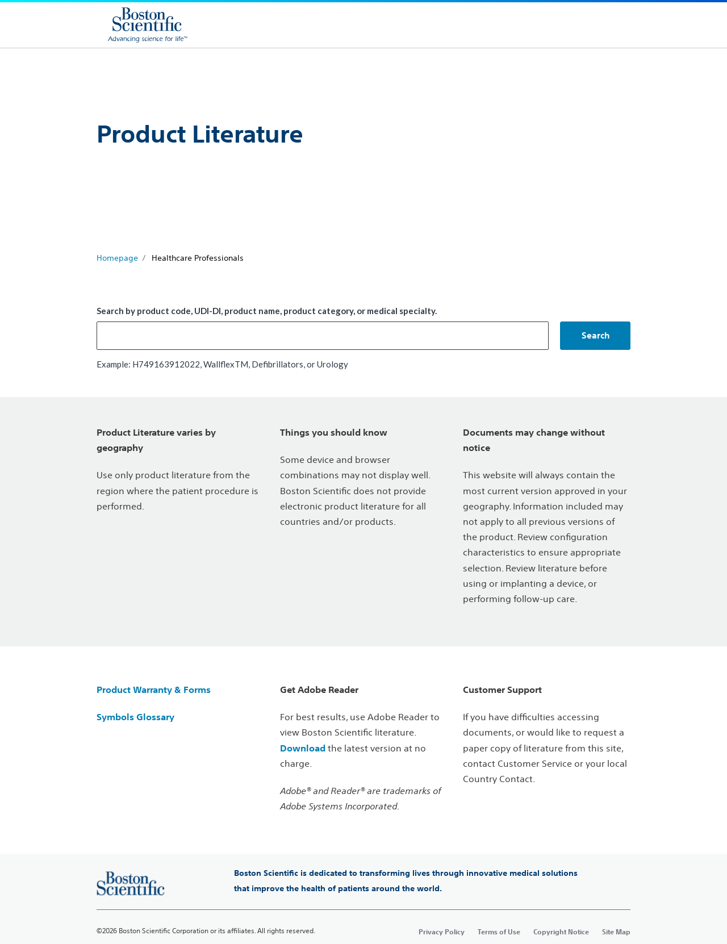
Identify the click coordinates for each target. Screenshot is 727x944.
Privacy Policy (442, 931)
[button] (595, 335)
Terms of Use (499, 931)
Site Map (616, 931)
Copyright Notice (561, 931)
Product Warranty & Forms (154, 689)
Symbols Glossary (135, 716)
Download (302, 748)
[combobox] (322, 335)
